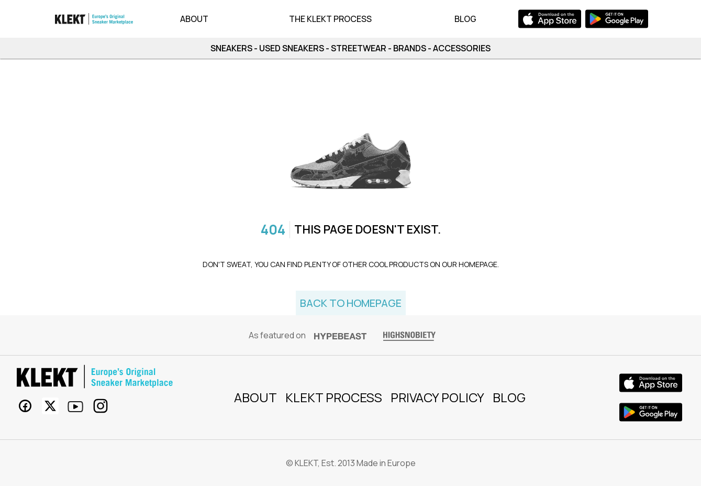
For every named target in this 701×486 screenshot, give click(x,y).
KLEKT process (333, 397)
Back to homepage (351, 303)
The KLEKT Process (330, 19)
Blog (465, 19)
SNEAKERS (231, 48)
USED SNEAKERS (291, 48)
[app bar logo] (94, 19)
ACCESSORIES (462, 48)
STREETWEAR (358, 48)
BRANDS (409, 48)
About (194, 19)
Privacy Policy (437, 397)
